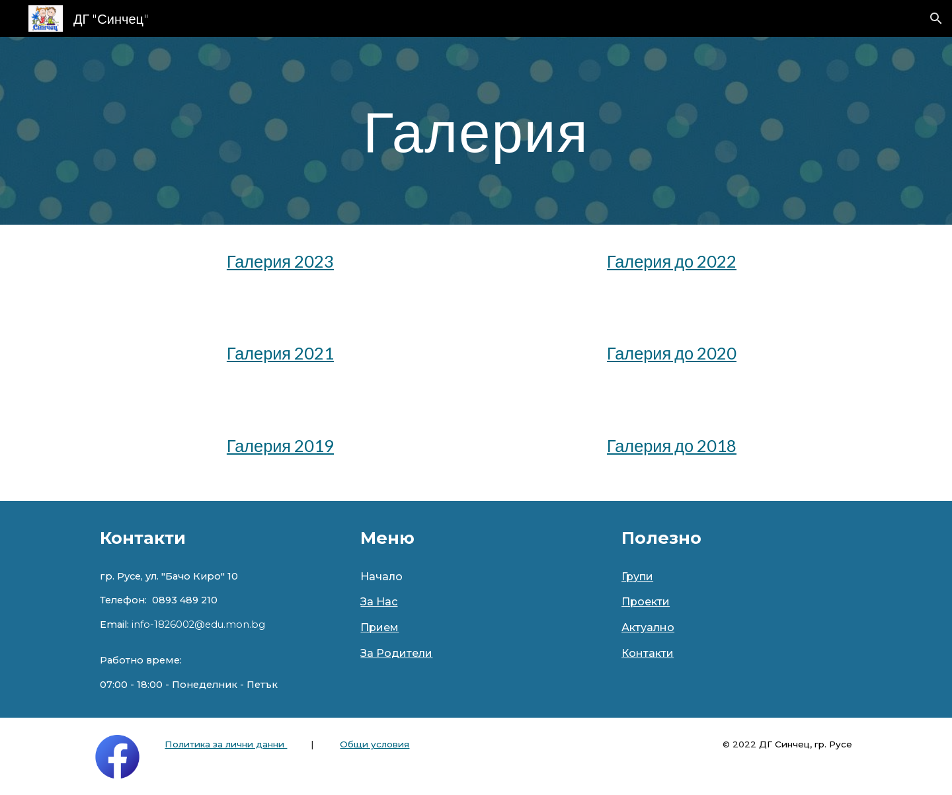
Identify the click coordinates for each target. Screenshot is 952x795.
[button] (936, 18)
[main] (476, 130)
